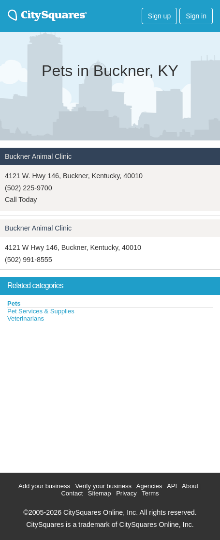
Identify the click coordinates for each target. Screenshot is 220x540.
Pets (13, 303)
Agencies (149, 486)
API (172, 486)
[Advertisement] (72, 395)
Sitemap (99, 493)
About (190, 486)
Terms (150, 493)
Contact (72, 493)
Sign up (159, 16)
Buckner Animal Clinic (38, 156)
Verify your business (103, 486)
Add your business (44, 486)
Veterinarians (25, 318)
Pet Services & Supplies (40, 311)
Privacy (126, 493)
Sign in (196, 16)
